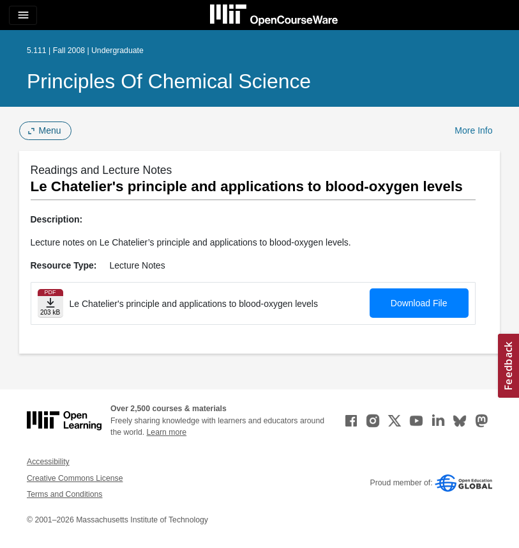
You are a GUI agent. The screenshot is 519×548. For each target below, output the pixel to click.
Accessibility (48, 461)
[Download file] (50, 303)
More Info (473, 130)
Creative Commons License (75, 478)
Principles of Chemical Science (169, 81)
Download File (419, 303)
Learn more (167, 432)
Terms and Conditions (64, 494)
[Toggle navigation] (23, 15)
